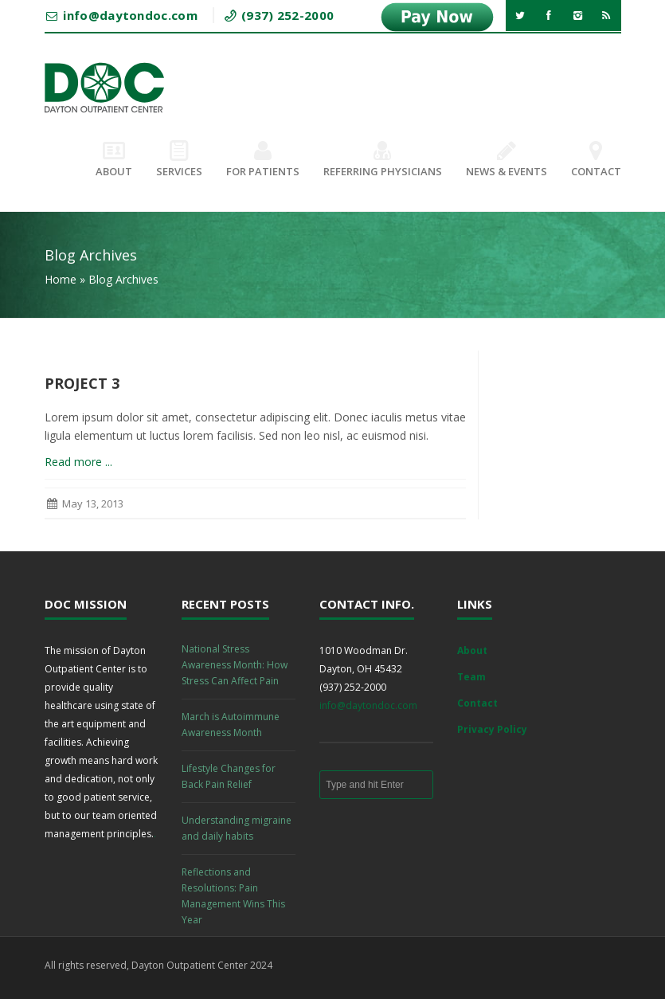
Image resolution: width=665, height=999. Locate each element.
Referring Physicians (382, 160)
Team (471, 677)
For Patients (262, 160)
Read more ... (78, 461)
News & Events (506, 160)
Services (179, 160)
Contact (596, 160)
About (114, 160)
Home (60, 279)
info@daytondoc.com (368, 705)
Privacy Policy (492, 729)
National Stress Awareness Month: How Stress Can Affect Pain (235, 665)
